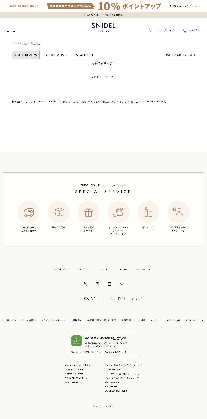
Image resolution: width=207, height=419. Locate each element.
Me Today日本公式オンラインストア (122, 373)
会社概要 (141, 320)
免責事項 (126, 320)
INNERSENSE (111, 386)
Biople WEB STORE (75, 369)
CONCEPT (61, 269)
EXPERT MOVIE (55, 55)
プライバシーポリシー (53, 320)
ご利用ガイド (9, 320)
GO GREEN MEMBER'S (116, 391)
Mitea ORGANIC (113, 382)
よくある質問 (28, 320)
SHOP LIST (145, 269)
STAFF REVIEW (31, 43)
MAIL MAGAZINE (195, 320)
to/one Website (113, 369)
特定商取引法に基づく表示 (101, 320)
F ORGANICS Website (76, 378)
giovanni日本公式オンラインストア (122, 378)
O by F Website (73, 382)
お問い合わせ (173, 320)
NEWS (124, 269)
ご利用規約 (76, 320)
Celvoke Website (74, 373)
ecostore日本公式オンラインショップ (123, 365)
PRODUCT (85, 269)
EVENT (106, 269)
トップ (16, 43)
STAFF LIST (85, 55)
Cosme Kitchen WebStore (78, 365)
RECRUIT (156, 320)
